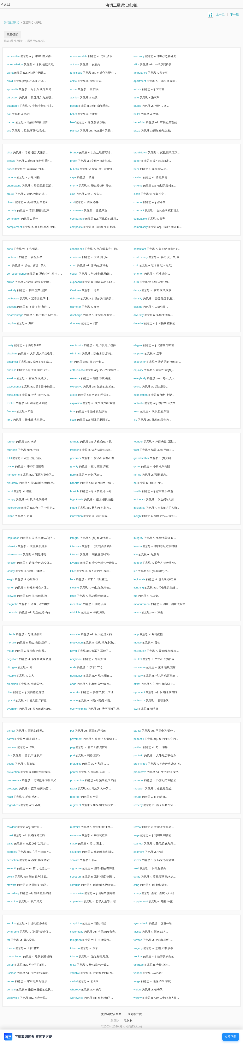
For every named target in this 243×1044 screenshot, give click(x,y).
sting (141, 884)
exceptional (18, 386)
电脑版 (128, 1020)
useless (16, 973)
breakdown (145, 152)
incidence (144, 499)
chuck (15, 193)
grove (141, 466)
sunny (142, 893)
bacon (78, 105)
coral (77, 265)
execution (17, 394)
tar (13, 939)
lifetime (79, 587)
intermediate (19, 554)
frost (141, 449)
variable (79, 973)
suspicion (80, 923)
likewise (16, 595)
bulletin (79, 169)
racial (78, 788)
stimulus (79, 884)
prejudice (80, 763)
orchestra (144, 700)
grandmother (146, 458)
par (76, 730)
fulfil (13, 458)
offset (141, 683)
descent (16, 306)
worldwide (17, 997)
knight (15, 579)
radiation (143, 788)
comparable (81, 218)
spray (141, 876)
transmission (19, 956)
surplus (16, 923)
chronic (142, 185)
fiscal (77, 419)
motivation (80, 642)
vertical (15, 989)
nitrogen (16, 667)
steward (16, 884)
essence (79, 378)
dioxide (142, 306)
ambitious (80, 72)
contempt (17, 257)
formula (79, 441)
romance (80, 835)
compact (143, 210)
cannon (16, 177)
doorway (79, 323)
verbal (78, 981)
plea (14, 755)
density (142, 298)
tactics (142, 931)
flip (140, 419)
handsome (18, 474)
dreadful (143, 323)
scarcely (16, 851)
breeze (15, 160)
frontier (79, 449)
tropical (142, 956)
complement (19, 226)
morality (16, 642)
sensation (17, 860)
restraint (79, 827)
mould (15, 650)
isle (140, 554)
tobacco (79, 948)
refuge (142, 796)
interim (142, 546)
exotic (78, 394)
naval (78, 650)
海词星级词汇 (11, 22)
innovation (80, 516)
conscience (81, 248)
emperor (143, 353)
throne (15, 948)
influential (144, 507)
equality (143, 370)
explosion (80, 403)
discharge (80, 315)
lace (77, 579)
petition (142, 747)
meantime (80, 604)
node (77, 667)
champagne (18, 185)
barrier (15, 122)
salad (14, 843)
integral (79, 537)
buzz (141, 169)
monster (79, 634)
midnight (79, 612)
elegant (142, 345)
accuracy (143, 56)
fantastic (143, 403)
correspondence (21, 273)
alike (141, 64)
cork (141, 265)
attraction (17, 97)
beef (77, 122)
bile (13, 130)
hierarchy (17, 482)
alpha (14, 72)
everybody (144, 378)
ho (140, 482)
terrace (142, 939)
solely (15, 876)
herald (142, 474)
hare (77, 474)
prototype (17, 788)
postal (15, 763)
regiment (80, 805)
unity (77, 964)
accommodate (83, 56)
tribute (78, 956)
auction (79, 97)
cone (14, 248)
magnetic (17, 604)
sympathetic (145, 923)
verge (141, 981)
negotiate (17, 659)
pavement (80, 738)
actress (79, 64)
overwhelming (83, 708)
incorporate (18, 507)
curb (141, 281)
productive (144, 772)
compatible (145, 218)
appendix (17, 89)
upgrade (143, 964)
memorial (17, 612)
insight (142, 516)
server (142, 860)
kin (140, 571)
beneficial (144, 122)
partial (142, 730)
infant (78, 507)
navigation (144, 650)
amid (14, 81)
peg (77, 747)
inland (15, 516)
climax (15, 202)
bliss (14, 152)
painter (15, 730)
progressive (18, 780)
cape (77, 177)
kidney (15, 571)
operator (79, 692)
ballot (141, 114)
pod (77, 755)
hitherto (79, 482)
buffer (141, 160)
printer (78, 772)
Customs (80, 290)
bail (13, 114)
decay (142, 290)
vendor (142, 973)
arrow (78, 89)
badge (142, 105)
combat (142, 202)
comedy (16, 210)
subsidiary (17, 893)
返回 (5, 4)
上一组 (220, 14)
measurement (146, 604)
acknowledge (19, 64)
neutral (142, 659)
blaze (141, 130)
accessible (18, 56)
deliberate (17, 298)
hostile (142, 491)
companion (18, 218)
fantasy (16, 411)
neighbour (80, 659)
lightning (143, 587)
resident (16, 827)
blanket (79, 130)
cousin (78, 273)
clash (141, 193)
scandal (143, 843)
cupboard (80, 281)
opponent (144, 692)
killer (77, 571)
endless (16, 370)
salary (78, 843)
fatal (77, 411)
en (76, 361)
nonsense (144, 667)
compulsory (145, 226)
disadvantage (19, 315)
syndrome (17, 931)
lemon (15, 587)
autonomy (17, 105)
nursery (143, 675)
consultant (144, 248)
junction (16, 562)
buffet (15, 169)
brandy (78, 152)
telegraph (80, 939)
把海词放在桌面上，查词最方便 (121, 1014)
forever (15, 441)
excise (142, 386)
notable (16, 675)
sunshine (17, 901)
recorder (79, 796)
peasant (16, 747)
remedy (143, 805)
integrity (143, 537)
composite (80, 226)
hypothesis (81, 499)
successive (81, 893)
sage (141, 835)
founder (143, 441)
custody (16, 290)
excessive (80, 386)
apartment (144, 81)
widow (142, 989)
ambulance (145, 72)
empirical (17, 361)
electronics (81, 345)
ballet (78, 114)
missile (15, 634)
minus (142, 612)
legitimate (144, 579)
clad (77, 193)
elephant (16, 353)
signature (80, 868)
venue (15, 981)
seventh (16, 868)
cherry (78, 185)
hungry (15, 499)
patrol (15, 738)
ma (140, 595)
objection (17, 683)
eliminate (80, 353)
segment (143, 851)
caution (142, 177)
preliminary (145, 763)
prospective (81, 780)
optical (15, 700)
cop (13, 265)
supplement (145, 901)
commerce (81, 210)
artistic (142, 89)
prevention (18, 772)
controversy (145, 257)
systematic (81, 931)
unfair (15, 964)
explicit (15, 403)
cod (76, 202)
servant (79, 860)
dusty (14, 345)
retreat (142, 827)
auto (141, 97)
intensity (16, 546)
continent (80, 257)
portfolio (143, 755)
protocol (143, 780)
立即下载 (230, 1036)
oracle (78, 700)
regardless (18, 805)
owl (140, 708)
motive (142, 642)
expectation (145, 394)
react (14, 796)
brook (78, 160)
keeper (142, 562)
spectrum (80, 876)
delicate (79, 298)
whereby (79, 989)
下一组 (234, 14)
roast (14, 835)
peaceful (143, 738)
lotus (77, 595)
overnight (17, 708)
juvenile (79, 562)
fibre (14, 419)
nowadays (80, 675)
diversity (143, 315)
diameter (80, 306)
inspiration (17, 537)
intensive (80, 546)
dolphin (16, 323)
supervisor (81, 901)
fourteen (16, 449)
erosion (16, 378)
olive (14, 692)
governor (80, 458)
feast (141, 411)
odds (77, 683)
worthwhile (81, 997)
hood (14, 491)
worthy (142, 997)
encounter (144, 361)
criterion (143, 273)
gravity (78, 466)
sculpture (80, 851)
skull (141, 868)
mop (141, 634)
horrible (79, 491)
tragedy (143, 948)
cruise (15, 281)
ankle (78, 81)
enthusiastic (82, 370)
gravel (15, 466)
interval (79, 554)
